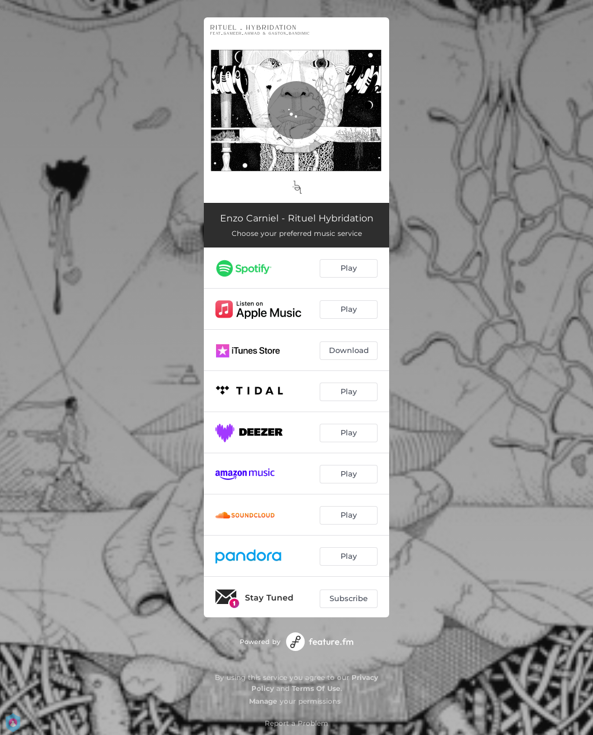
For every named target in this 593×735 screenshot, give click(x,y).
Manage (263, 701)
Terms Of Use (316, 688)
